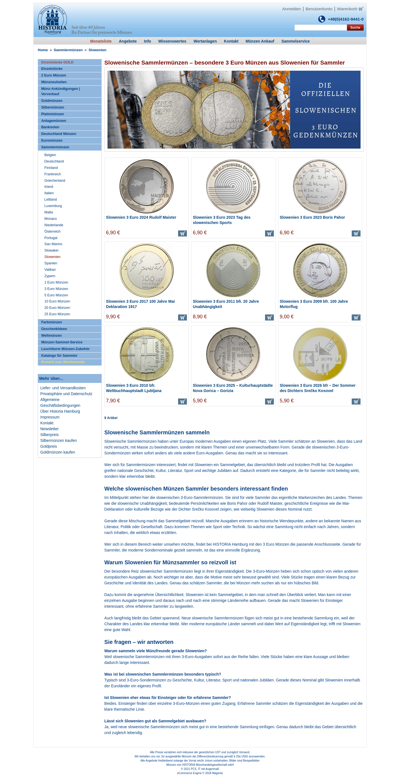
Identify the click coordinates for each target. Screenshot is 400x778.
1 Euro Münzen (56, 282)
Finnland (51, 168)
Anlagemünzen (53, 121)
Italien (49, 193)
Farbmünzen (51, 322)
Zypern (49, 276)
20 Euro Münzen (57, 308)
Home (43, 50)
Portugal (51, 238)
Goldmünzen (51, 101)
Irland (48, 187)
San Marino (53, 244)
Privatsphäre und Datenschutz (66, 394)
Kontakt (46, 423)
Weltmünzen (51, 336)
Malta (48, 212)
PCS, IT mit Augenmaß (205, 768)
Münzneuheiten (54, 82)
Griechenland (54, 181)
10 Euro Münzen (57, 301)
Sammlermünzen (68, 50)
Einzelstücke (51, 69)
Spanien (50, 263)
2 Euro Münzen (53, 75)
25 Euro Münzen (57, 314)
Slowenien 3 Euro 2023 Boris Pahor (312, 217)
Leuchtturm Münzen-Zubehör (65, 349)
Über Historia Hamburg (60, 411)
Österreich (52, 231)
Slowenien (52, 257)
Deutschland (54, 161)
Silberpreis (49, 434)
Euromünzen (51, 140)
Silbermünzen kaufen (58, 440)
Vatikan (50, 270)
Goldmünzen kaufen (57, 452)
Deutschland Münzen (58, 134)
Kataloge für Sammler (59, 356)
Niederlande (53, 225)
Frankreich (52, 174)
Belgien (50, 155)
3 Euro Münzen (276, 544)
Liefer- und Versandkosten (63, 388)
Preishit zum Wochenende (63, 362)
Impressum (49, 417)
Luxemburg (53, 206)
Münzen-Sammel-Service (61, 342)
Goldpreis (48, 446)
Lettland (50, 199)
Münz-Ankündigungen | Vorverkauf (60, 91)
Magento (217, 773)
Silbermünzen (52, 107)
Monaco (50, 219)
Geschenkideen (54, 329)
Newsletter (49, 429)
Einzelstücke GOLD (57, 62)
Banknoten (50, 127)
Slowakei (51, 250)
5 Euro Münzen (56, 295)
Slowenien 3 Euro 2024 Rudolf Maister (141, 217)
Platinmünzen (52, 114)
